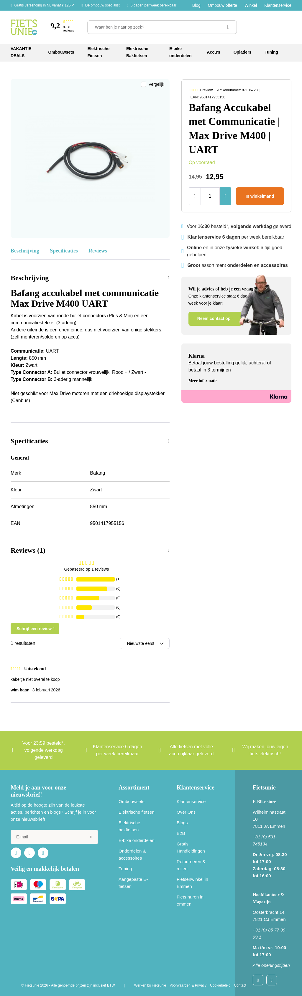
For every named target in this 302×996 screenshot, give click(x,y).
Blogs (182, 822)
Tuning (125, 868)
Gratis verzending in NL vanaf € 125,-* (44, 5)
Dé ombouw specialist (102, 5)
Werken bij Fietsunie (150, 985)
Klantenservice (277, 5)
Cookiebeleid (220, 985)
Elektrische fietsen (137, 812)
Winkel (250, 5)
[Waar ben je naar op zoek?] (162, 27)
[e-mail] (54, 837)
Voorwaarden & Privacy (188, 985)
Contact (240, 985)
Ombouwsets (132, 801)
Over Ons (186, 812)
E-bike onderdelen (137, 840)
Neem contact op (214, 318)
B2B (181, 833)
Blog (196, 5)
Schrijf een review (34, 628)
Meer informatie (202, 381)
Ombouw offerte (222, 5)
